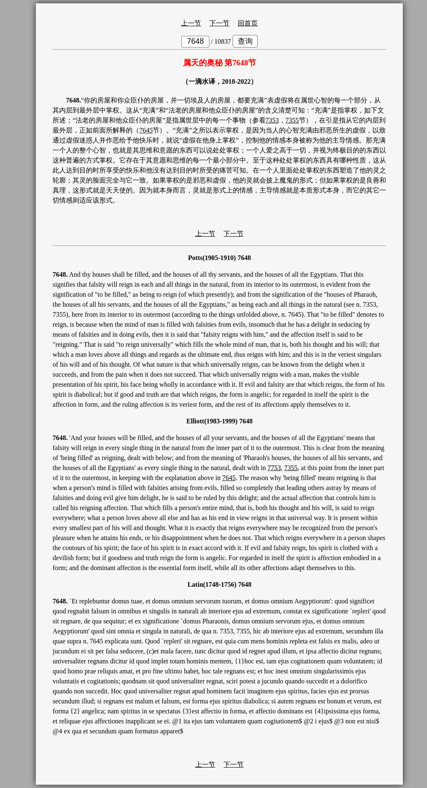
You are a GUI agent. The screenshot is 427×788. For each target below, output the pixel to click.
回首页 (248, 23)
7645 (146, 130)
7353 (272, 120)
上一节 (191, 23)
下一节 (219, 23)
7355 (292, 120)
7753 (274, 467)
